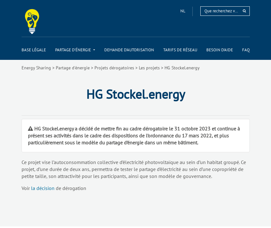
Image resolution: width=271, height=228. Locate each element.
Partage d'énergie (73, 68)
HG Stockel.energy (182, 68)
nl (183, 11)
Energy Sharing (36, 68)
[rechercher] (244, 11)
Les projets (149, 68)
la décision (43, 188)
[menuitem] (34, 50)
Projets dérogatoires (114, 68)
